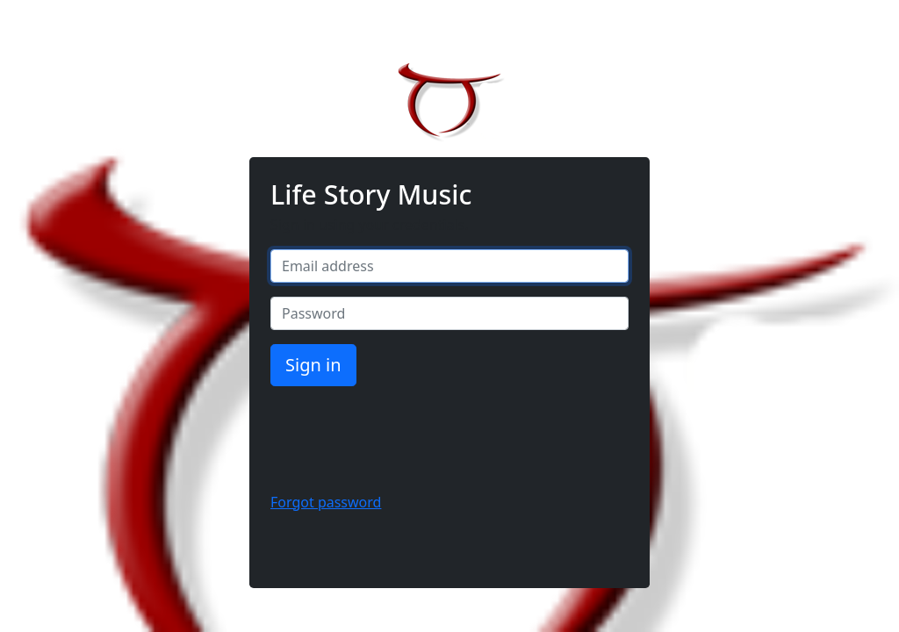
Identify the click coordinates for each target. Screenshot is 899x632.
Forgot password (325, 502)
